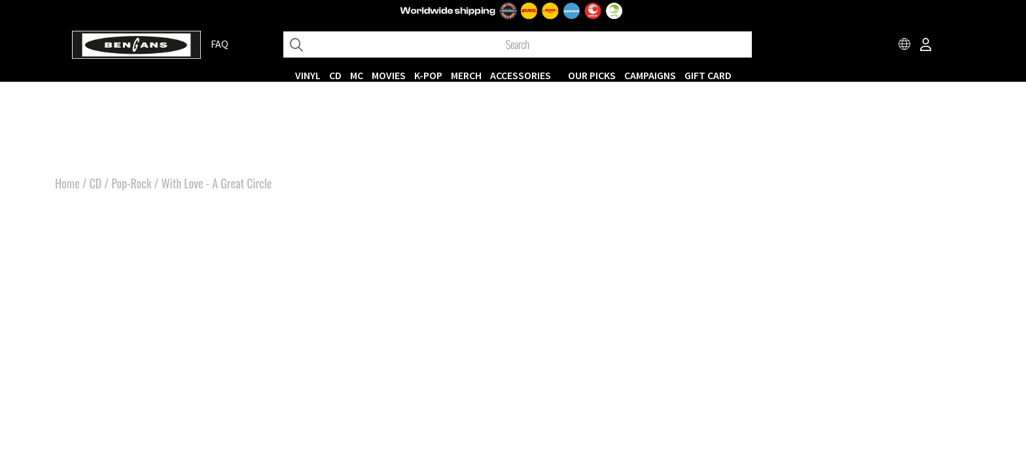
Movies (389, 75)
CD (335, 75)
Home (67, 183)
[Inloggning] (926, 46)
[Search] (517, 44)
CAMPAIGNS (650, 75)
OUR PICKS (592, 75)
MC (356, 75)
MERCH (466, 75)
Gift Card (708, 75)
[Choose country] (904, 46)
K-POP (428, 75)
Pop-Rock (131, 183)
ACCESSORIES (520, 75)
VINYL (308, 75)
